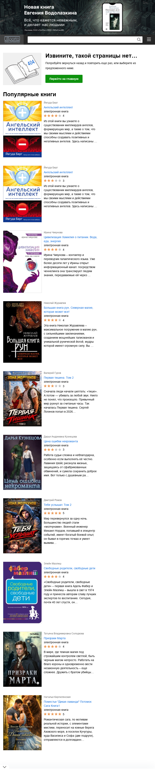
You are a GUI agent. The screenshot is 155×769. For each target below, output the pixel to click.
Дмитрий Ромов (53, 500)
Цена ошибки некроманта (61, 441)
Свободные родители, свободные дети (69, 568)
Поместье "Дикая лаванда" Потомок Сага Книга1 (67, 703)
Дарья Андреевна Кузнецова (60, 436)
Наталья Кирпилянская (57, 697)
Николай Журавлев (55, 303)
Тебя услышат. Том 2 (57, 504)
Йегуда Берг (51, 102)
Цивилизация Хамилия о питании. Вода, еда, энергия (70, 239)
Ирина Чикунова (53, 232)
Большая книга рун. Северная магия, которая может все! (68, 309)
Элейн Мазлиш (52, 563)
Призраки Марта (55, 638)
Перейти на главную (64, 78)
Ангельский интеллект (58, 107)
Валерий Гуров (52, 373)
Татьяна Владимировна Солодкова (64, 633)
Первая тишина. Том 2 (59, 377)
